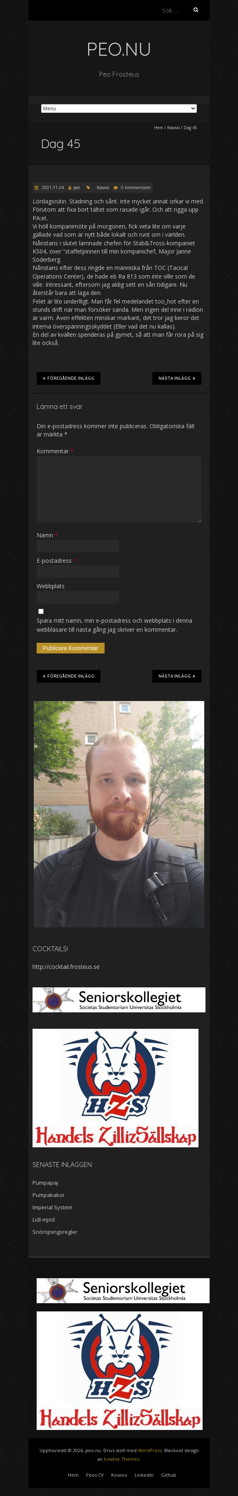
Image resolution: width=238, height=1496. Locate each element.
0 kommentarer (136, 187)
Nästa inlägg (177, 378)
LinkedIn (144, 1475)
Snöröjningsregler (55, 1232)
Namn (47, 535)
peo (76, 187)
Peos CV (95, 1475)
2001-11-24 (52, 187)
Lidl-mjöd (44, 1219)
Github (168, 1475)
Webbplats (51, 586)
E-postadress (56, 560)
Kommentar (55, 451)
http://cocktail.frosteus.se (66, 967)
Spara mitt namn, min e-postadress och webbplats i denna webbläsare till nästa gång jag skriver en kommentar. (114, 625)
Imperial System (52, 1207)
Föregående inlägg (68, 378)
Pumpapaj (45, 1182)
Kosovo (173, 127)
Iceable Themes (121, 1459)
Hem (158, 127)
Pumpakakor (49, 1195)
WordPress (150, 1450)
